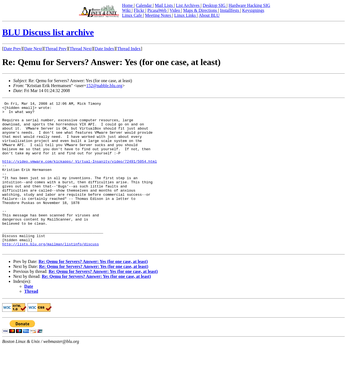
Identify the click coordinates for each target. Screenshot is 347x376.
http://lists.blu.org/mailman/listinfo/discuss (50, 272)
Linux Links (185, 15)
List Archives (188, 5)
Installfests (230, 10)
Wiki (127, 10)
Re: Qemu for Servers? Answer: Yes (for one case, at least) (93, 291)
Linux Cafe (132, 15)
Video (175, 10)
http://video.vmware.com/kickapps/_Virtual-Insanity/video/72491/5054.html (79, 173)
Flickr (139, 10)
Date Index (104, 48)
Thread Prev (56, 48)
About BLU (209, 15)
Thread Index (129, 48)
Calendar (144, 5)
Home (128, 5)
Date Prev (12, 48)
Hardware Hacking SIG (249, 5)
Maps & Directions (200, 10)
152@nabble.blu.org (104, 85)
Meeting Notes (158, 15)
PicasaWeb (157, 10)
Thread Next (81, 48)
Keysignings (253, 10)
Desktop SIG (215, 5)
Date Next (33, 48)
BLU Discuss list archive (48, 32)
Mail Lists (164, 5)
